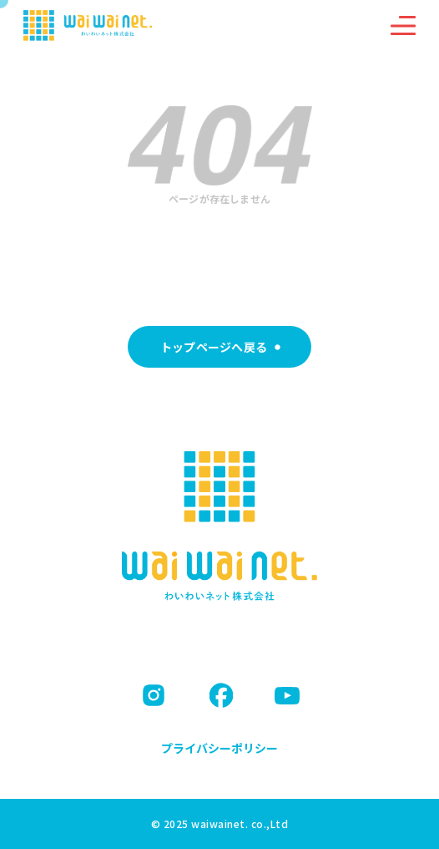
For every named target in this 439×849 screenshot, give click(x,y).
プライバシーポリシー (219, 748)
